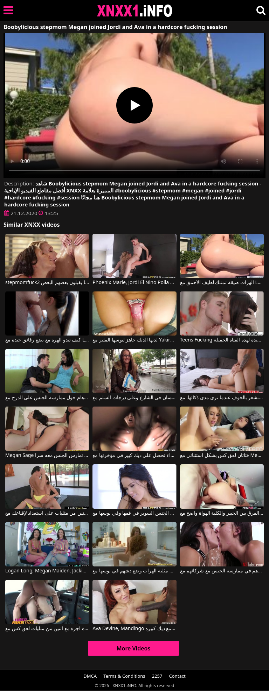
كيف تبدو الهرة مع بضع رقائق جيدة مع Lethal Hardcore (47, 340)
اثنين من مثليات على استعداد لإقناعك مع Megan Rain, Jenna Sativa (47, 513)
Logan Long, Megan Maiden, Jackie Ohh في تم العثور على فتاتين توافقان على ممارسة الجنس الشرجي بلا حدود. (47, 571)
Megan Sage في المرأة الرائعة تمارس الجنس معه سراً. (47, 455)
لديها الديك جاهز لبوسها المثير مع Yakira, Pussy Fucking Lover (134, 340)
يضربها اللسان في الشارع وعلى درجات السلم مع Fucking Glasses (134, 398)
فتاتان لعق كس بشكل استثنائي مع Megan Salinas (222, 455)
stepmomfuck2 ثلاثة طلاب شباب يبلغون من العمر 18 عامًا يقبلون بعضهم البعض (47, 282)
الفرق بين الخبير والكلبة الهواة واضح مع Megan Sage (222, 513)
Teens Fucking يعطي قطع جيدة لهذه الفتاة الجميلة (222, 340)
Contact (177, 676)
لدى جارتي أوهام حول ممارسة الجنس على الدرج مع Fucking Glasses (47, 398)
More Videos (134, 648)
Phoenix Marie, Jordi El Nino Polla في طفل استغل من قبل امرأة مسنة (134, 282)
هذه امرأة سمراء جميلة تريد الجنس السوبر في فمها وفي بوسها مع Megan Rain (134, 513)
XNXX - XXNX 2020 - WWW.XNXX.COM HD (134, 11)
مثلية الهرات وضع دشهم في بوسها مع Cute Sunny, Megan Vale (134, 571)
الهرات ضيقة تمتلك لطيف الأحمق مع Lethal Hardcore (222, 282)
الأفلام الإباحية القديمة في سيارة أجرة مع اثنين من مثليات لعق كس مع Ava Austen (47, 629)
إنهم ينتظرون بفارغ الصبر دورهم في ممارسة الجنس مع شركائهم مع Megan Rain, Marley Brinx (222, 571)
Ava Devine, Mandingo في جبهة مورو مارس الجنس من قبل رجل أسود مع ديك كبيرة (134, 629)
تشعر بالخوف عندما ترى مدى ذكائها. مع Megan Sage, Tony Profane (222, 398)
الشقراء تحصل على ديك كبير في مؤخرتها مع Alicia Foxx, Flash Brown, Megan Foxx (134, 455)
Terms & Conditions (124, 676)
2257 (157, 676)
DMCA (90, 676)
